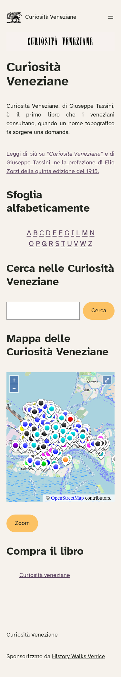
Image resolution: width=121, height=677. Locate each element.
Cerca (98, 311)
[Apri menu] (111, 17)
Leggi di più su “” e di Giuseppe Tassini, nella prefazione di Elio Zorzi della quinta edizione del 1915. (60, 163)
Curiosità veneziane (44, 575)
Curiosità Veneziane (50, 17)
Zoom (22, 523)
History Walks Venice (78, 657)
